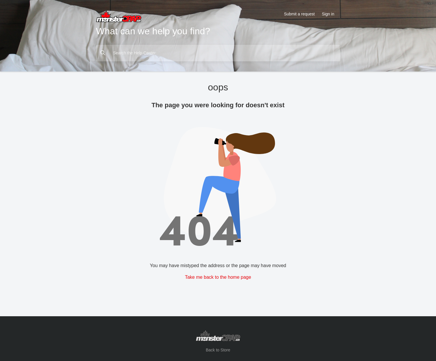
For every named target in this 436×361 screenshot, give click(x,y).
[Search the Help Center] (218, 53)
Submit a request (299, 14)
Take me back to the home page (218, 277)
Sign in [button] (328, 14)
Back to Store (218, 350)
